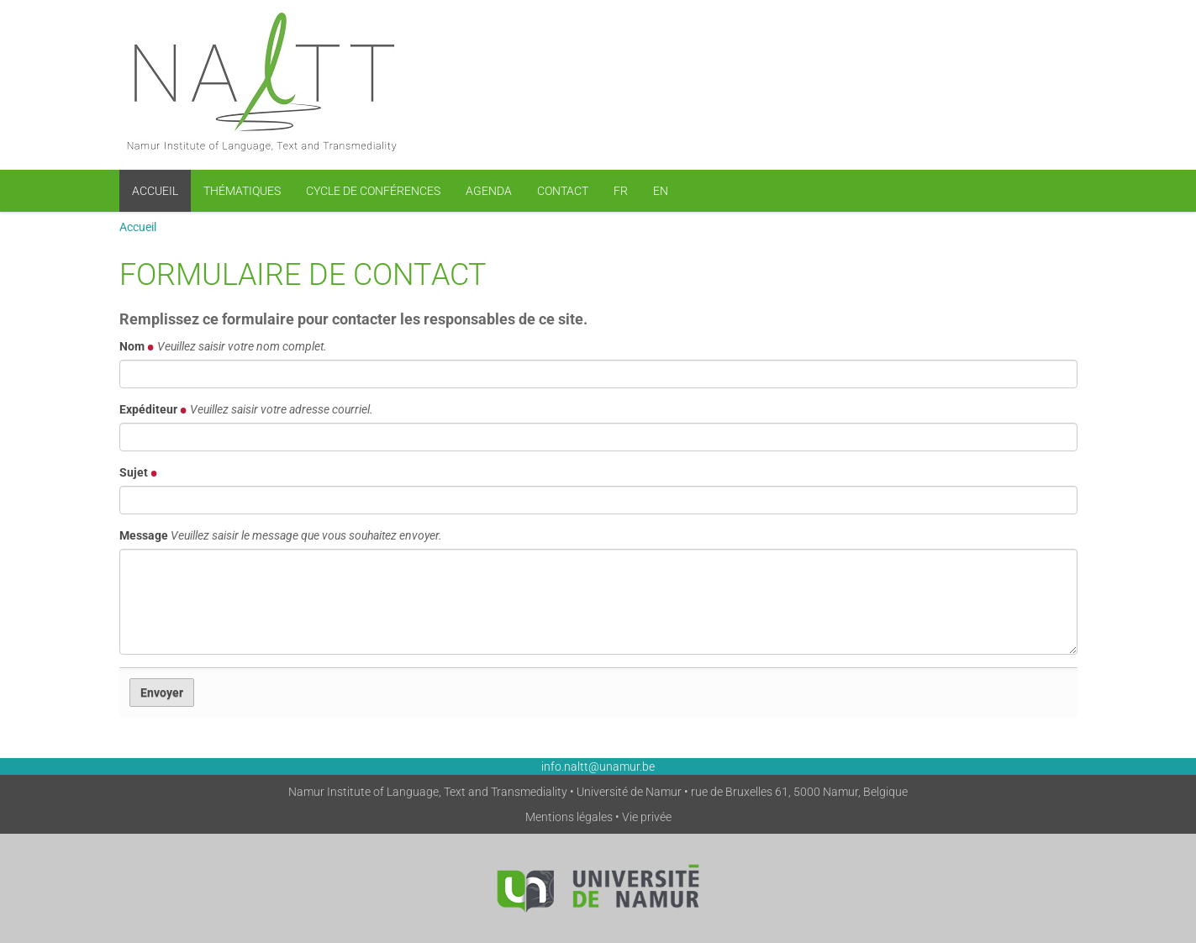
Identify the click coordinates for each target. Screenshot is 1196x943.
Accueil (155, 191)
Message (280, 535)
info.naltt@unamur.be (598, 766)
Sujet (138, 472)
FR (621, 191)
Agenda (489, 191)
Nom (223, 346)
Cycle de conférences (373, 191)
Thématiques (242, 191)
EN (660, 191)
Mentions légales (569, 817)
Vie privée (647, 817)
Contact (562, 191)
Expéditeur (246, 409)
